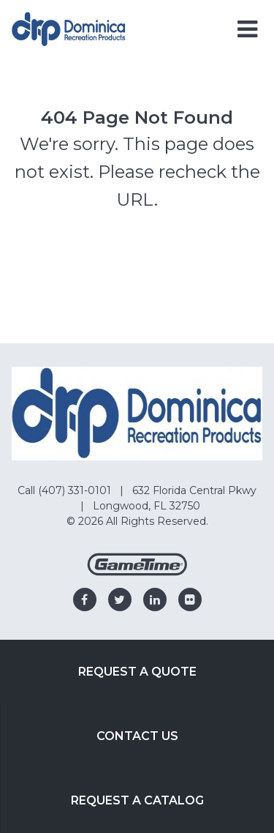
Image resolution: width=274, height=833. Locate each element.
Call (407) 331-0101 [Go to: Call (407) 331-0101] (66, 490)
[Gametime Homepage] (137, 572)
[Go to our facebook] (84, 599)
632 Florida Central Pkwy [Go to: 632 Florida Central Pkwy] (194, 490)
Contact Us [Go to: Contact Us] (137, 736)
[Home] (69, 28)
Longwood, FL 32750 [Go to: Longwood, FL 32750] (146, 505)
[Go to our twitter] (120, 599)
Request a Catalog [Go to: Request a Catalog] (137, 800)
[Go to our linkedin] (155, 599)
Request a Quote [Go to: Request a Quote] (137, 672)
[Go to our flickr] (190, 599)
